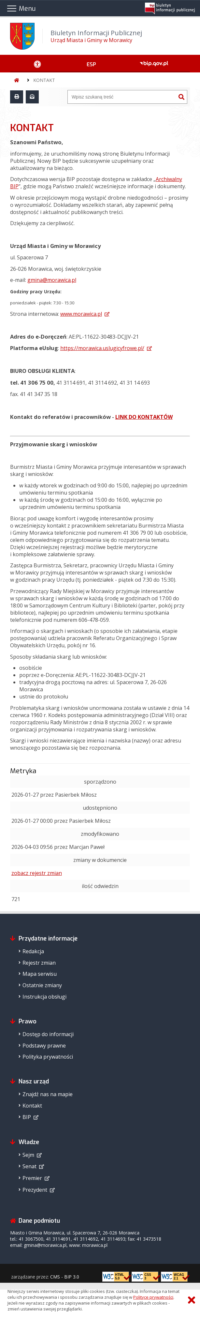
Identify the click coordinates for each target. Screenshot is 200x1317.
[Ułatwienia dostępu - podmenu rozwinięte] (37, 63)
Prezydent (34, 1189)
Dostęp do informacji (48, 1034)
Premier (32, 1178)
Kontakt (32, 1105)
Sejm (28, 1154)
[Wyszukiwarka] (122, 96)
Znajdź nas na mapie (47, 1094)
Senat (29, 1166)
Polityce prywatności (153, 1297)
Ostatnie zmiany (42, 985)
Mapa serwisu (39, 973)
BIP (26, 1117)
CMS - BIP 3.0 (64, 1277)
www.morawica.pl (81, 313)
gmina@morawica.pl (51, 279)
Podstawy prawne (44, 1045)
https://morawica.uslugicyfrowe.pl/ (102, 348)
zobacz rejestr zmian (36, 873)
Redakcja (33, 951)
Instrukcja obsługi (44, 996)
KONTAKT (44, 80)
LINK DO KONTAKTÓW (144, 417)
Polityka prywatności (47, 1056)
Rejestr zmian (39, 962)
